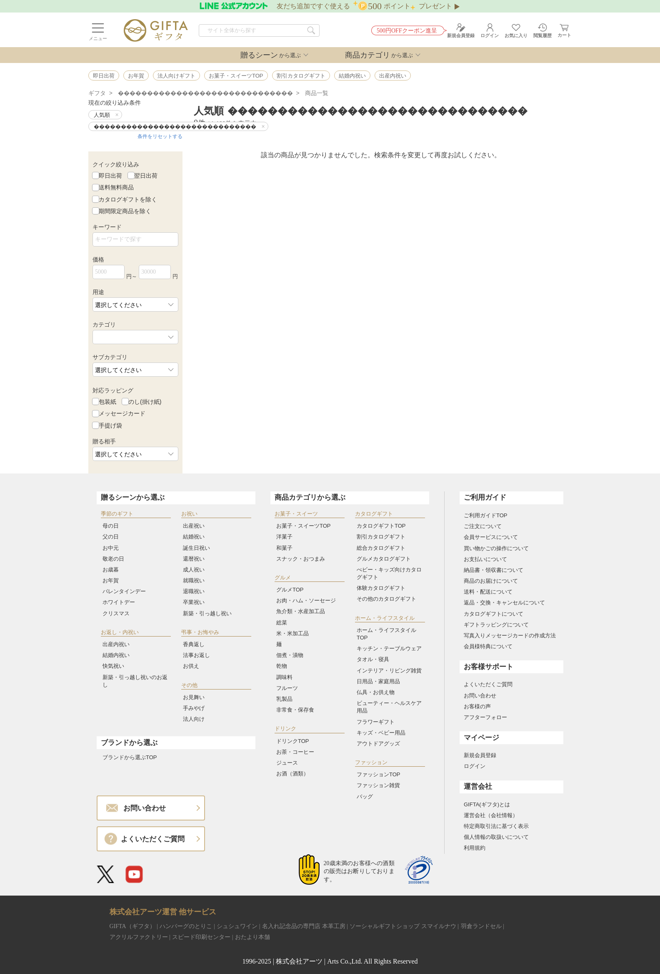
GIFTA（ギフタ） (132, 926)
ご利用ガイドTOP (486, 515)
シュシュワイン (237, 926)
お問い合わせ (480, 695)
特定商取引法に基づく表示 (496, 826)
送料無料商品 (116, 187)
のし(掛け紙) (144, 401)
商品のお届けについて (491, 581)
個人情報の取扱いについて (496, 837)
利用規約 (474, 848)
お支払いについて (485, 559)
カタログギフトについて (493, 614)
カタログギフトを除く (128, 199)
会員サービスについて (491, 537)
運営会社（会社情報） (491, 815)
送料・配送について (488, 592)
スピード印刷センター (201, 937)
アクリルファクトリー (139, 937)
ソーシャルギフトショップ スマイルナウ (403, 926)
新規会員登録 (480, 755)
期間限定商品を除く (125, 211)
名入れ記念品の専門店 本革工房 (303, 926)
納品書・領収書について (493, 570)
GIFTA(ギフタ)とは (487, 804)
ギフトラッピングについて (496, 625)
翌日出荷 (146, 175)
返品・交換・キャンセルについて (504, 602)
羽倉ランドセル (481, 926)
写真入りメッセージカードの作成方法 (510, 635)
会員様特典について (488, 646)
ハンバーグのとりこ (186, 926)
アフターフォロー (485, 717)
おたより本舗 (252, 937)
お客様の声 (477, 706)
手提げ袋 (110, 425)
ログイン (474, 766)
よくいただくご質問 (488, 684)
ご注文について (483, 526)
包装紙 (107, 401)
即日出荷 (110, 175)
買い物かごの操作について (496, 548)
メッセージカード (122, 413)
